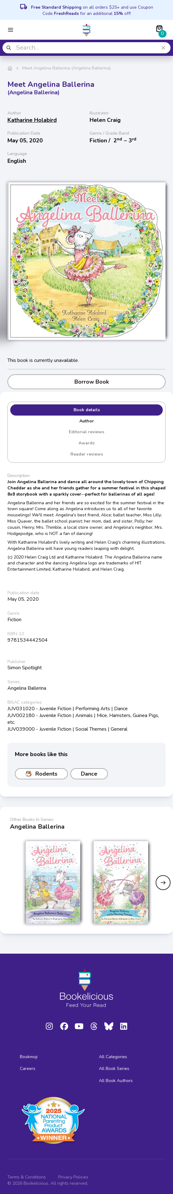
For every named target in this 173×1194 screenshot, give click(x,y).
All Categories (113, 1057)
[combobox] (86, 47)
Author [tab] (86, 421)
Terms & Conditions (26, 1177)
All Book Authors (116, 1081)
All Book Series (114, 1068)
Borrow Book (86, 381)
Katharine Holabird (32, 120)
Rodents (41, 773)
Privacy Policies (73, 1177)
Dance (89, 773)
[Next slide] (163, 882)
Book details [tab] (86, 410)
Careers (27, 1068)
